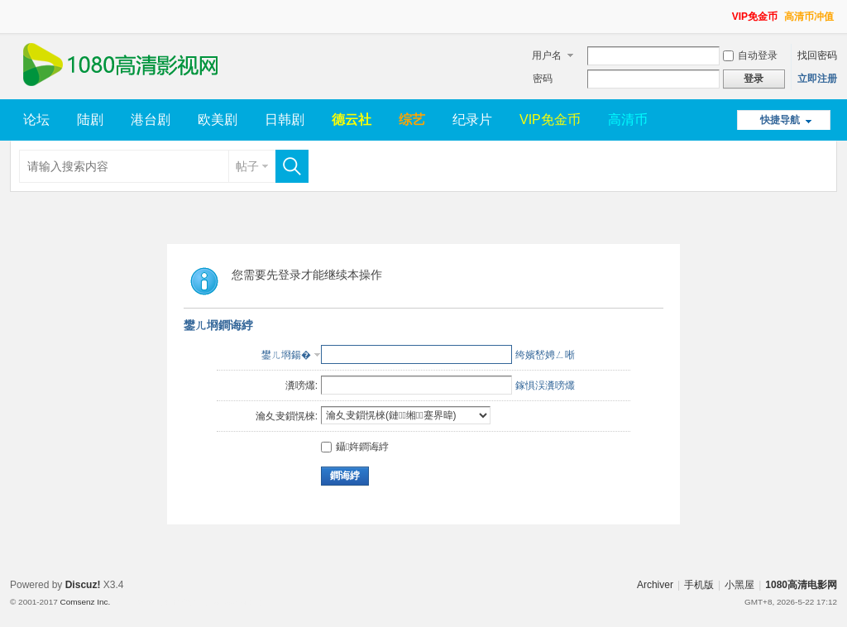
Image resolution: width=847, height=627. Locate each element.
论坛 (36, 119)
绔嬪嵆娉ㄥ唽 (545, 355)
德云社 (351, 119)
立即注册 (817, 78)
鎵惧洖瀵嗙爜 (545, 385)
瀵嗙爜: (301, 385)
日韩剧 (284, 119)
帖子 (247, 166)
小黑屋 (739, 585)
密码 (543, 78)
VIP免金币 (755, 16)
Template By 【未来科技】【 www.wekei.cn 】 (189, 602)
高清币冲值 (809, 16)
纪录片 (472, 119)
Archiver (655, 585)
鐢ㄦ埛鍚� (286, 355)
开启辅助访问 (724, 11)
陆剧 (90, 119)
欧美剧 (217, 119)
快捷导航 (780, 120)
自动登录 (750, 55)
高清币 (628, 119)
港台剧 (150, 119)
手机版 (699, 585)
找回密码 (817, 55)
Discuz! (83, 585)
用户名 (547, 55)
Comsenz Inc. (85, 601)
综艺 (412, 119)
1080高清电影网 (801, 585)
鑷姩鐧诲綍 (355, 446)
